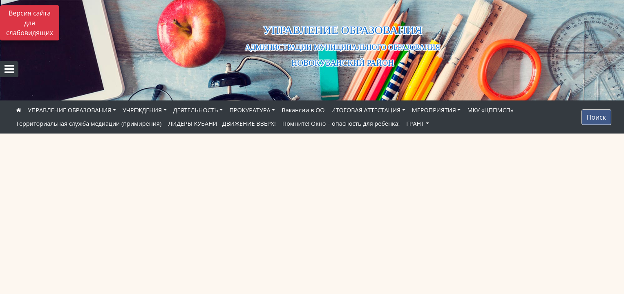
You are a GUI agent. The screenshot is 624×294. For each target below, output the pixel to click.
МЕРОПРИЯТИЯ (434, 110)
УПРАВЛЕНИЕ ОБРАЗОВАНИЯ (69, 110)
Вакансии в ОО (303, 110)
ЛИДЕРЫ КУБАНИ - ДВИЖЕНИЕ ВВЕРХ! (222, 123)
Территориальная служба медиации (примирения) (88, 123)
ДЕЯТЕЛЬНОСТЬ (195, 110)
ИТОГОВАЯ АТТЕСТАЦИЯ (366, 110)
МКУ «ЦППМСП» (490, 110)
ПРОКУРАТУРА (249, 110)
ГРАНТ (415, 123)
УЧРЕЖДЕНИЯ (142, 110)
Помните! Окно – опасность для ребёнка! (341, 123)
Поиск (596, 117)
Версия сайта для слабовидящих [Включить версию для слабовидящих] (29, 23)
